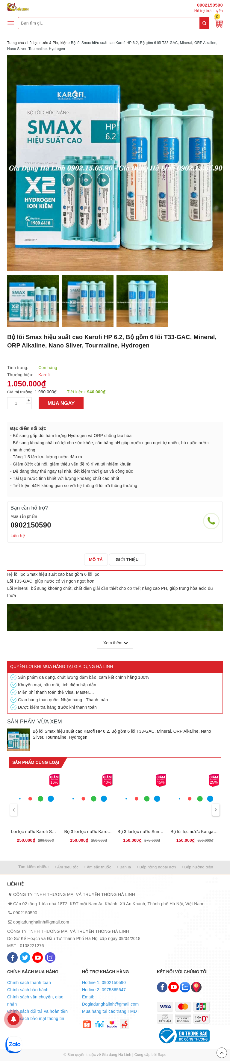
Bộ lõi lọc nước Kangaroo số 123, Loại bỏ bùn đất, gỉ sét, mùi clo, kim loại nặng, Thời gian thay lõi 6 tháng (195, 831)
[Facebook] (12, 957)
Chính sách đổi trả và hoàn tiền (37, 1011)
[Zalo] (185, 987)
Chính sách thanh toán (29, 982)
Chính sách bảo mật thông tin (35, 1018)
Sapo (162, 1055)
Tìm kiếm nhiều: (33, 866)
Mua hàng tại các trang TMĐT (111, 1011)
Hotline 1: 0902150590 (104, 982)
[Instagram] (50, 957)
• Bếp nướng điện (197, 867)
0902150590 (210, 4)
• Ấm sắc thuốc (97, 867)
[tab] (97, 560)
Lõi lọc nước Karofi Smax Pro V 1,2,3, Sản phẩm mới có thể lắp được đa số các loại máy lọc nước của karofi (35, 831)
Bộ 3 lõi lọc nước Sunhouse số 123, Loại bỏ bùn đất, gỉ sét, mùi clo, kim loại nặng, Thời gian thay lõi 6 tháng (141, 831)
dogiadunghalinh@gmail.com (41, 922)
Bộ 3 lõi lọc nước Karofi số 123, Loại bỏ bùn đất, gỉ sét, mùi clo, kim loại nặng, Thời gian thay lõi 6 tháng (88, 831)
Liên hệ (17, 535)
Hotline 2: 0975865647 (104, 989)
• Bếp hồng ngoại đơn (156, 867)
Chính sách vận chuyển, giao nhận (35, 1000)
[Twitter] (25, 957)
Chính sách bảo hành (28, 989)
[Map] (196, 987)
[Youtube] (37, 957)
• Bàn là (124, 867)
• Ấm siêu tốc (66, 867)
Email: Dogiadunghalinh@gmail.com (110, 1000)
